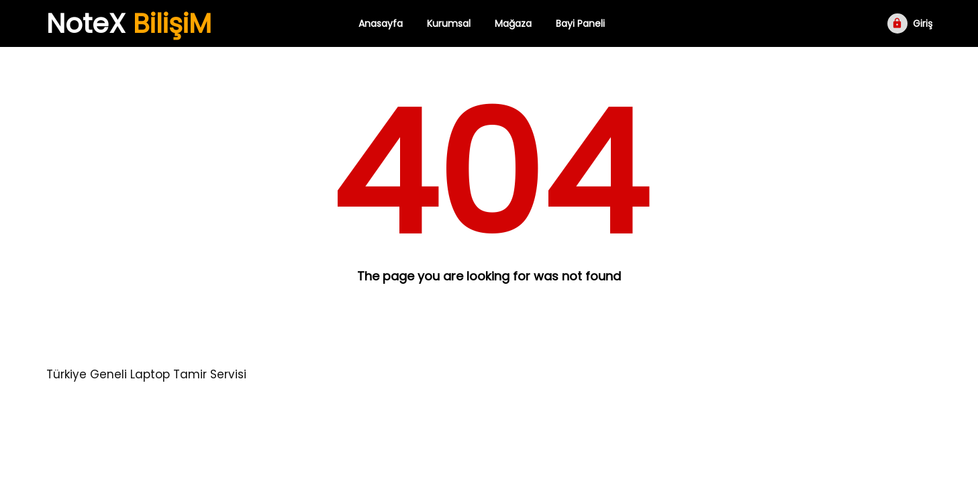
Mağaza (513, 23)
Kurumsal (449, 23)
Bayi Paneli (580, 23)
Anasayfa (380, 23)
